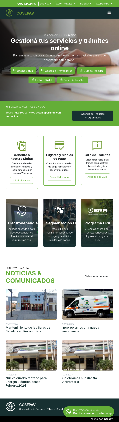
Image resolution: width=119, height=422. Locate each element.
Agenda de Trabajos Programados (93, 115)
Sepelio (84, 3)
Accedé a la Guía (97, 176)
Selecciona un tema (97, 276)
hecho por (101, 418)
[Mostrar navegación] (109, 13)
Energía (44, 3)
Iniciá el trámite (22, 180)
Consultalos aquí (59, 177)
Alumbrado (103, 3)
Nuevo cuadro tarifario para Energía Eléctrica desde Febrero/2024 (26, 381)
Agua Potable (64, 3)
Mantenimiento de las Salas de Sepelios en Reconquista (28, 329)
